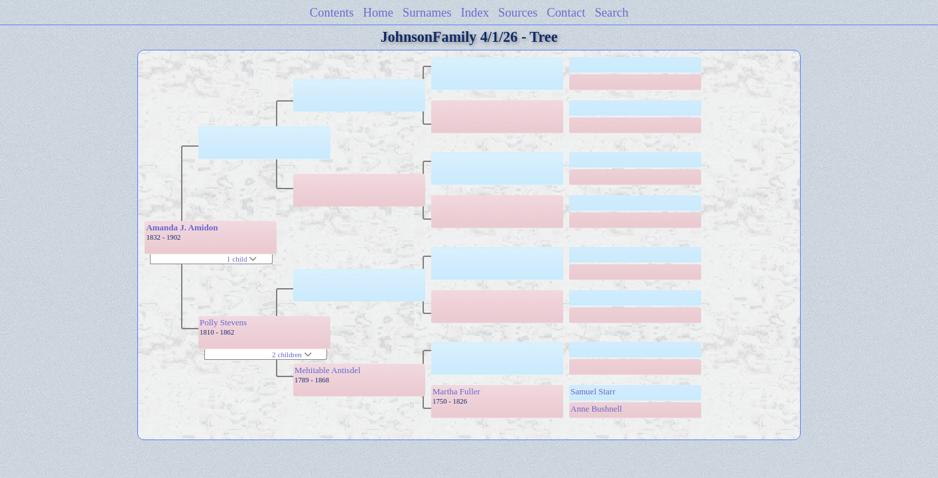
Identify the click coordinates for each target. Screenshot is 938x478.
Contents (332, 12)
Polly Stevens (223, 322)
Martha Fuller (456, 391)
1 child (242, 259)
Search (611, 12)
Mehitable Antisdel (327, 370)
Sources (517, 12)
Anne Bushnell (596, 409)
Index (475, 12)
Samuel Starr (593, 391)
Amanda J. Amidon (182, 227)
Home (378, 12)
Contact (566, 12)
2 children (292, 354)
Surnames (427, 12)
